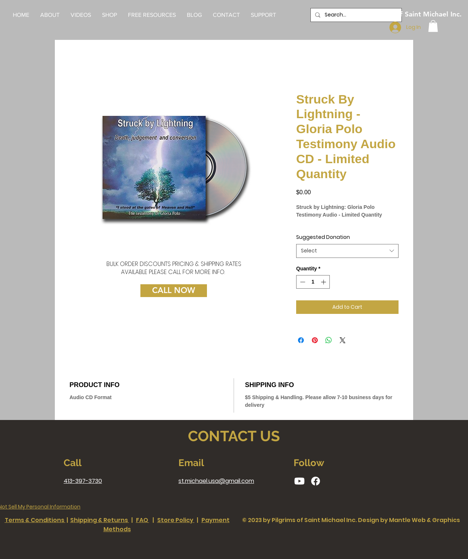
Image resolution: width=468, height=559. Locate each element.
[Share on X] (342, 340)
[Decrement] (301, 281)
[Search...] (355, 15)
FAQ (142, 520)
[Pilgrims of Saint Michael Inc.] (414, 14)
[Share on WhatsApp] (328, 340)
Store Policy (175, 520)
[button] (151, 15)
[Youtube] (299, 481)
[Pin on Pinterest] (314, 340)
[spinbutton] (313, 281)
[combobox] (347, 251)
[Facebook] (315, 481)
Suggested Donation (323, 237)
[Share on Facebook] (301, 340)
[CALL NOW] (173, 290)
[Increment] (324, 281)
